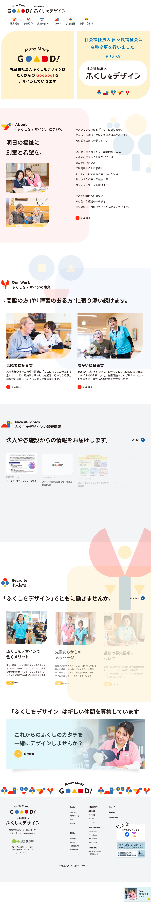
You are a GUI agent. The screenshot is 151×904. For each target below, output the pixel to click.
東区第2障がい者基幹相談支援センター (100, 871)
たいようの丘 (98, 854)
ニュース (114, 14)
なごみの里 (97, 834)
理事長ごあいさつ (77, 835)
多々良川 (96, 837)
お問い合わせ (144, 14)
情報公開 (74, 842)
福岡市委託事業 (76, 865)
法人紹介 (72, 14)
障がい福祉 (75, 861)
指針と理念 (75, 831)
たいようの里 (98, 850)
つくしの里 (97, 841)
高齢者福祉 (75, 857)
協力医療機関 (76, 868)
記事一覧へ (130, 446)
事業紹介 (85, 14)
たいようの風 (98, 861)
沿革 (72, 839)
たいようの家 (98, 858)
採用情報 (128, 14)
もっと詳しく (94, 220)
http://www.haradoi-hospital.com (22, 872)
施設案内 (99, 14)
